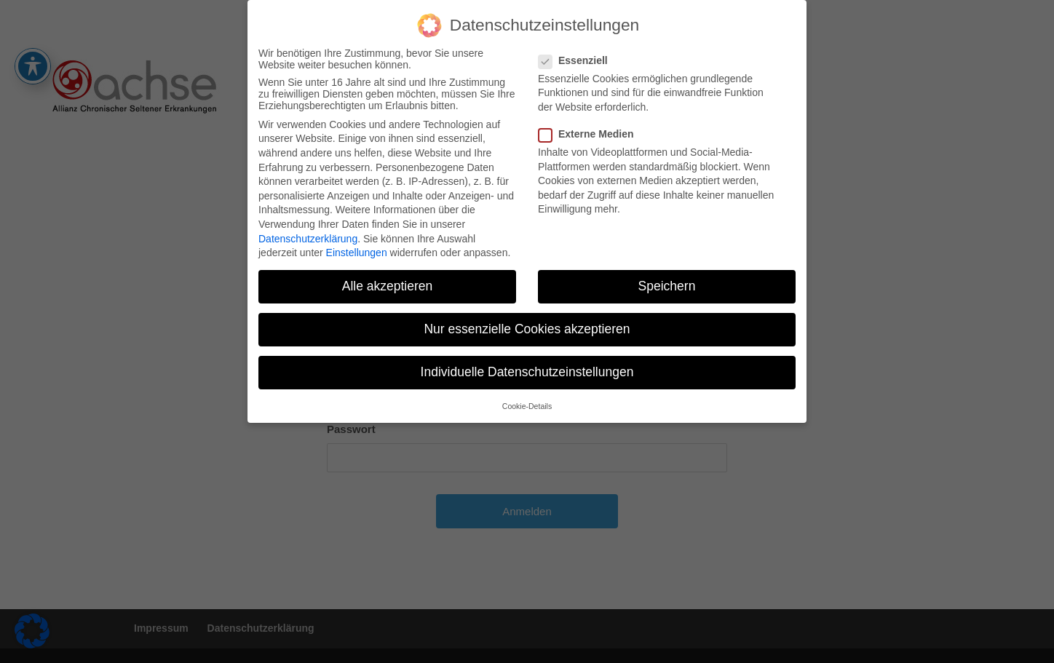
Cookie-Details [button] (527, 398)
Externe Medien (592, 126)
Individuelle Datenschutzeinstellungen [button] (527, 365)
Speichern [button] (667, 279)
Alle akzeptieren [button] (387, 279)
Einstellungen (356, 246)
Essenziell (579, 53)
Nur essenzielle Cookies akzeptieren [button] (527, 322)
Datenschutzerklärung (307, 231)
